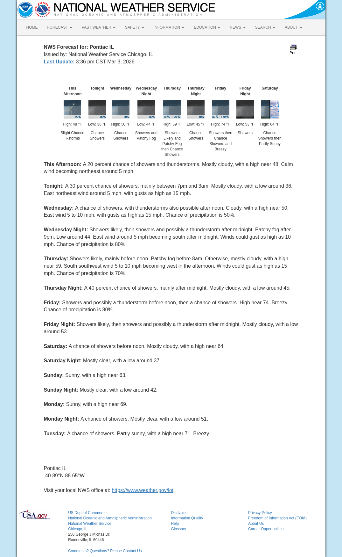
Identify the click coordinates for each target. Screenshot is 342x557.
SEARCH (265, 27)
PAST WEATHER (98, 27)
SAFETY (134, 27)
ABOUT (293, 27)
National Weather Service (89, 523)
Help (175, 523)
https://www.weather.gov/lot (142, 490)
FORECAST (59, 27)
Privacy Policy (260, 512)
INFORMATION (169, 27)
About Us (256, 523)
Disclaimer (180, 512)
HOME (32, 27)
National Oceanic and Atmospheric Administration (110, 518)
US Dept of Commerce (87, 512)
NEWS (237, 27)
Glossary (178, 529)
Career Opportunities (265, 529)
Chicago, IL (77, 529)
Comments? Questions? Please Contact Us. (105, 551)
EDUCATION (207, 27)
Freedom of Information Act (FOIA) (277, 518)
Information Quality (187, 518)
